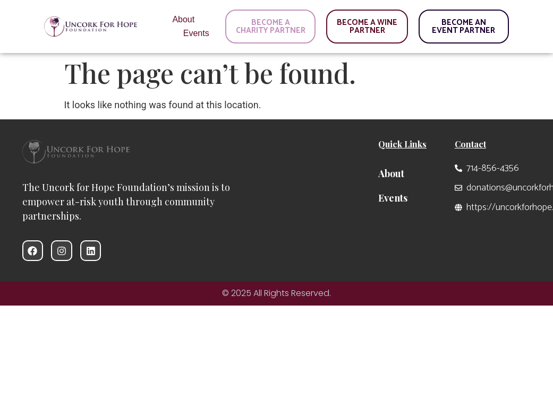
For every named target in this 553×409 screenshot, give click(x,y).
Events (196, 33)
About (183, 19)
